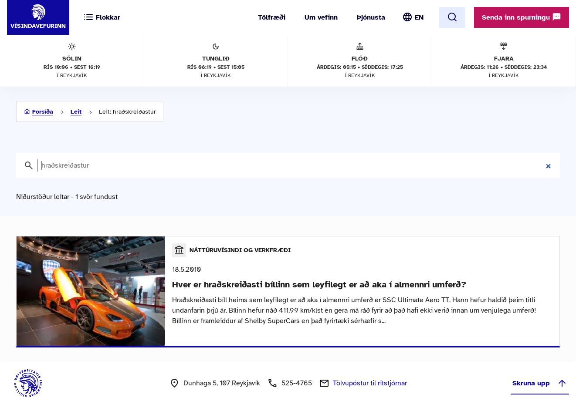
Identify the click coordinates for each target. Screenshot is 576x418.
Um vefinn (321, 17)
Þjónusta (371, 17)
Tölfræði (271, 17)
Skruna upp (539, 383)
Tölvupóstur (370, 383)
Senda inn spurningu (521, 17)
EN (419, 17)
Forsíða (42, 111)
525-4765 (296, 383)
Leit (76, 111)
